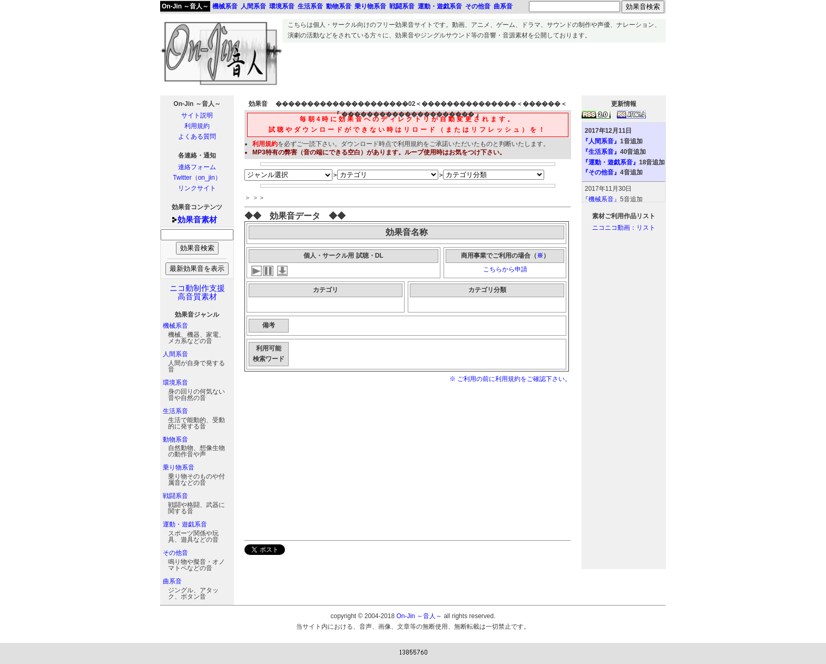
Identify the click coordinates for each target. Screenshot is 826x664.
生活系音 (175, 411)
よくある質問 (197, 136)
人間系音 (175, 354)
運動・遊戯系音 (185, 524)
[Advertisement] (474, 66)
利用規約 (197, 126)
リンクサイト (197, 188)
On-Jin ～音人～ (185, 6)
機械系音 (175, 325)
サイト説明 (197, 115)
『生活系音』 (601, 151)
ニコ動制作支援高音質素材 (197, 292)
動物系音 (175, 439)
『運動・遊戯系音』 (610, 162)
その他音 (175, 552)
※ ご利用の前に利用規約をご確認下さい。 (510, 379)
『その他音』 (601, 172)
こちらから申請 (505, 269)
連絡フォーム (197, 167)
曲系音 (172, 581)
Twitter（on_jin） (197, 177)
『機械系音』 (601, 199)
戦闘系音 (175, 496)
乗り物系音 (178, 467)
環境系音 (175, 382)
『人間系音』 (601, 141)
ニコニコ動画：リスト (623, 227)
